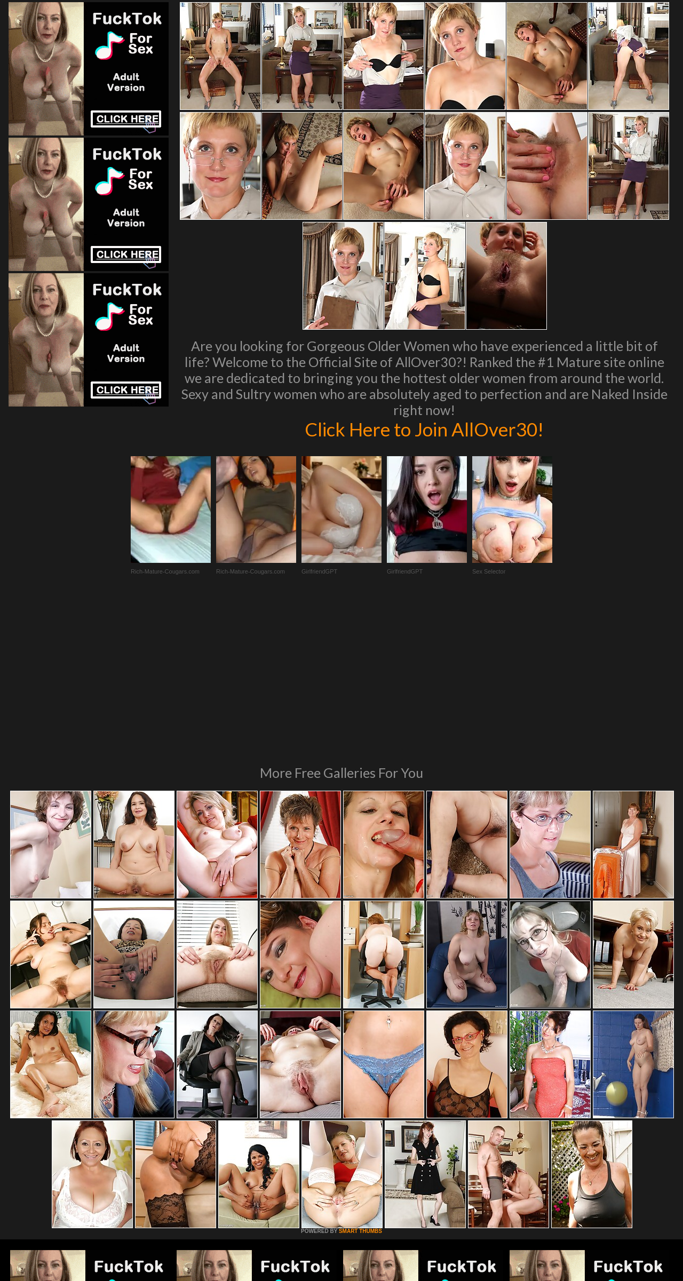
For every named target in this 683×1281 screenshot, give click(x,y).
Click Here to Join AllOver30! (424, 429)
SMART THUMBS (360, 1085)
